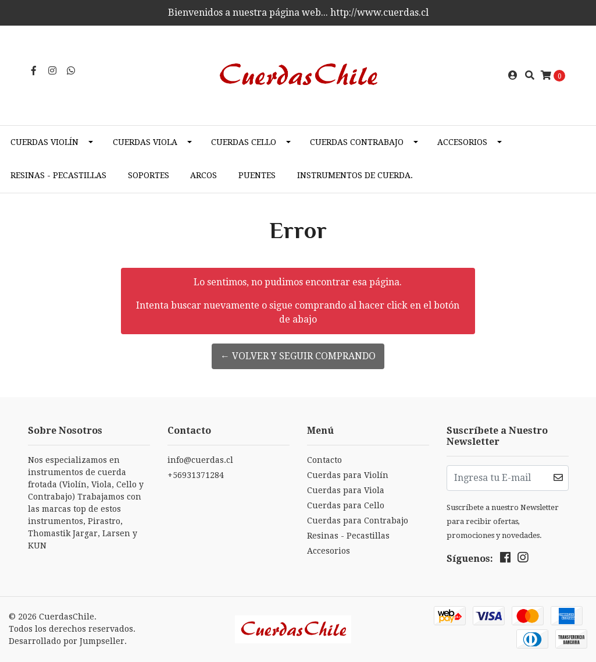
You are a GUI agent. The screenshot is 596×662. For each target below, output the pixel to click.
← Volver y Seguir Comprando (298, 356)
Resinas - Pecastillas (58, 175)
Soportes (148, 175)
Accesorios (462, 142)
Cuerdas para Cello (345, 505)
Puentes (257, 175)
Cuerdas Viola (145, 142)
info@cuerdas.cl (200, 460)
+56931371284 (195, 475)
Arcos (203, 175)
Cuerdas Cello (243, 142)
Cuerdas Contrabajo (357, 142)
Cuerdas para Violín (347, 475)
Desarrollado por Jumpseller (66, 641)
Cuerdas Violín (44, 142)
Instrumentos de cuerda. (355, 175)
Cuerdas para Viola (345, 490)
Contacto (324, 460)
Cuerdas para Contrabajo (357, 520)
